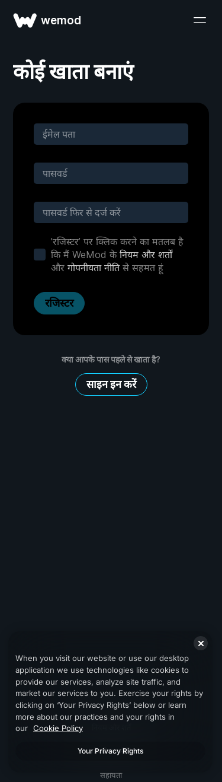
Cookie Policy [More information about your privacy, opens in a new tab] (58, 728)
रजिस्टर (59, 303)
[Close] (201, 643)
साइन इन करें (111, 384)
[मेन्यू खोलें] (199, 20)
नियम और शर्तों (146, 254)
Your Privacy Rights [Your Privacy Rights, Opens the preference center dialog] (110, 750)
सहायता (111, 775)
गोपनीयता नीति (93, 268)
